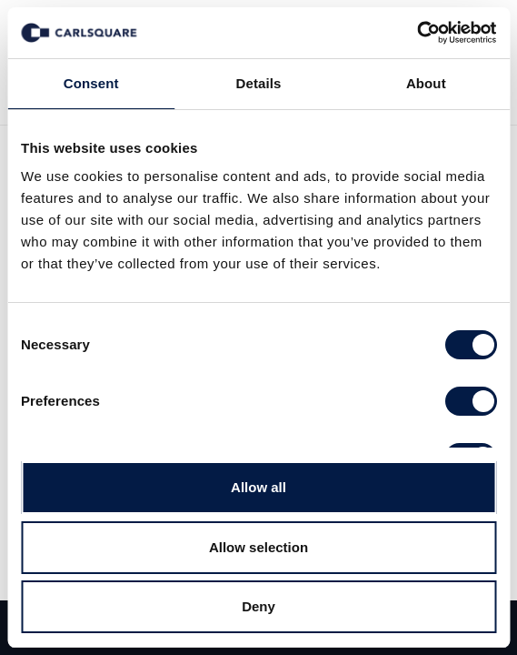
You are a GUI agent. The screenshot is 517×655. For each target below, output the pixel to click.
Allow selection (258, 547)
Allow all (258, 487)
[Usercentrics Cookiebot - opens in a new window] (416, 33)
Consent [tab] (91, 83)
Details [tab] (259, 83)
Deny (258, 606)
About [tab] (426, 83)
